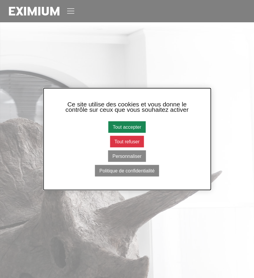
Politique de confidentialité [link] (127, 170)
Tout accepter (127, 126)
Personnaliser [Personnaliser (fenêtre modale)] (127, 156)
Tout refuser (126, 141)
